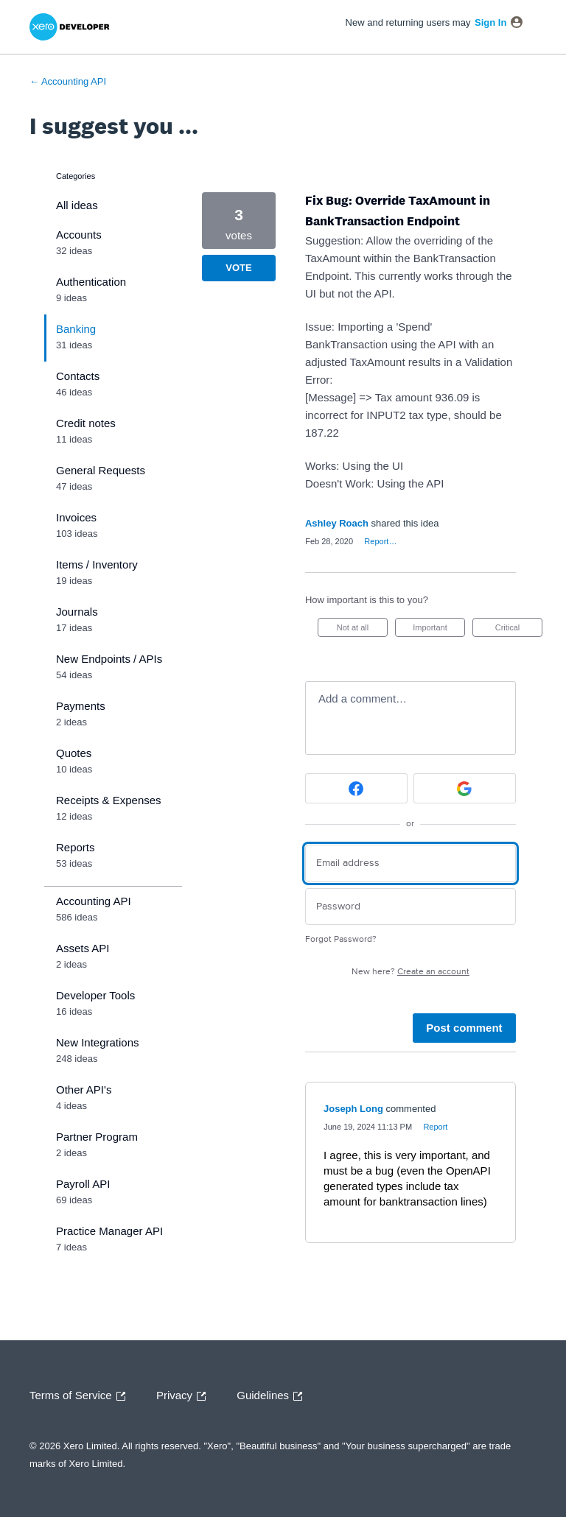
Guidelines (273, 1396)
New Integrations (97, 1042)
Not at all (362, 630)
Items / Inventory (97, 564)
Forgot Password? (341, 939)
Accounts (79, 234)
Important (439, 630)
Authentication (91, 281)
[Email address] (410, 863)
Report (435, 1126)
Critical (518, 630)
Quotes (73, 753)
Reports (75, 847)
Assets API (83, 948)
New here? (410, 971)
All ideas (77, 205)
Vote (238, 267)
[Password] (410, 907)
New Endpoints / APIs (109, 658)
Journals (77, 611)
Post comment (464, 1027)
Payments (80, 706)
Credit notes (86, 423)
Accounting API (93, 901)
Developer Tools (95, 995)
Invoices (76, 517)
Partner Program (97, 1136)
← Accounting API (67, 81)
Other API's (83, 1089)
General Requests (100, 470)
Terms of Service (81, 1396)
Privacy (184, 1396)
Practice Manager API (109, 1231)
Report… (380, 541)
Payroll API (83, 1184)
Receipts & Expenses (108, 800)
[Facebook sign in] (356, 788)
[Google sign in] (464, 788)
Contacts (77, 376)
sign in (490, 22)
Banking (76, 329)
